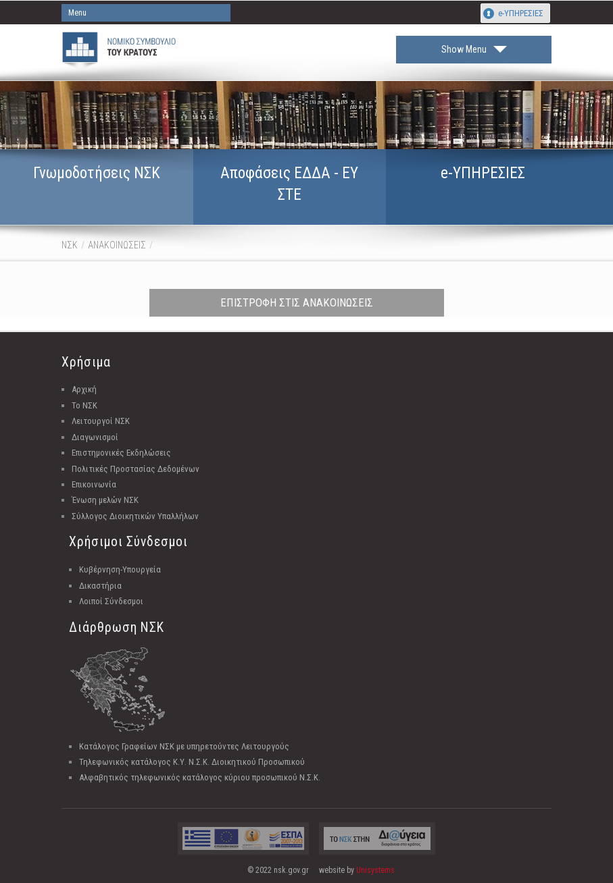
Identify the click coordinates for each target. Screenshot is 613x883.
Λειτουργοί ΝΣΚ (101, 421)
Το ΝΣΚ (84, 405)
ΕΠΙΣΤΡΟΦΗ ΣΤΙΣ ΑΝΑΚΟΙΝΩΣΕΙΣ (296, 302)
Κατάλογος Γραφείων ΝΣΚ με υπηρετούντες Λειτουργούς (184, 746)
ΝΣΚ (70, 245)
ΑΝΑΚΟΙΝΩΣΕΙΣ (117, 245)
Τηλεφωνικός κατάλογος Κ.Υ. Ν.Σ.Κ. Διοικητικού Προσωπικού (192, 762)
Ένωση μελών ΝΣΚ (105, 500)
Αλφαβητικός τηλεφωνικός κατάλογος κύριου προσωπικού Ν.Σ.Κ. (199, 777)
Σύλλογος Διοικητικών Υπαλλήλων (135, 516)
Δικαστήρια (100, 586)
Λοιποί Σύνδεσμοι (111, 601)
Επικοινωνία (94, 484)
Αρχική (84, 389)
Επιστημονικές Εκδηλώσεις (121, 453)
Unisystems (375, 870)
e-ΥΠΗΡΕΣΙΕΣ (520, 13)
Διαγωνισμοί (95, 437)
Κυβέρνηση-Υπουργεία (120, 569)
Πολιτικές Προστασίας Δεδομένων (135, 469)
